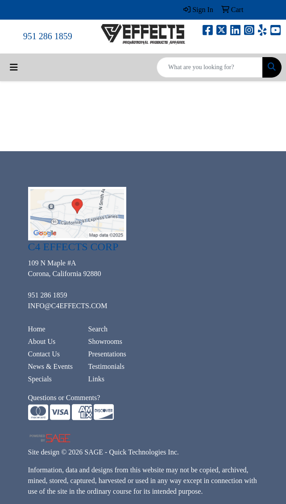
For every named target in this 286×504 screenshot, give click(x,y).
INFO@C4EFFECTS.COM (68, 306)
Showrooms (105, 341)
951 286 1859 (47, 36)
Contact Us (44, 354)
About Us (42, 341)
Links (96, 379)
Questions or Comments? (64, 397)
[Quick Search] (210, 67)
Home (37, 329)
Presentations (107, 354)
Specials (40, 379)
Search (98, 329)
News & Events (50, 366)
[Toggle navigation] (13, 67)
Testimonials (106, 366)
